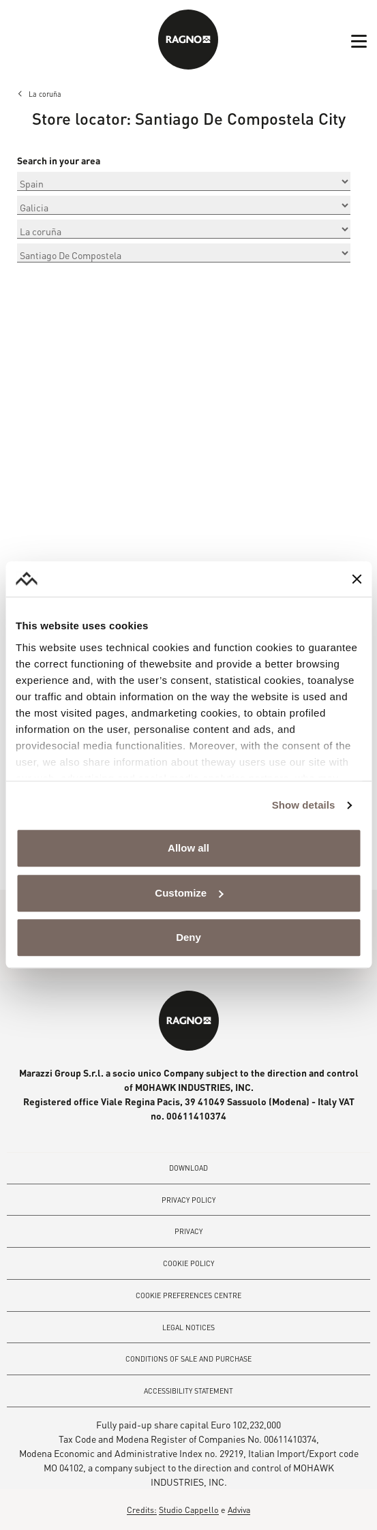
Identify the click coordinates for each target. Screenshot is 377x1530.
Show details (303, 805)
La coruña (45, 93)
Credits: (142, 1509)
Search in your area (58, 160)
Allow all (188, 848)
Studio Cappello (189, 1509)
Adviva (239, 1509)
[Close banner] (356, 579)
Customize (189, 893)
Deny (188, 938)
